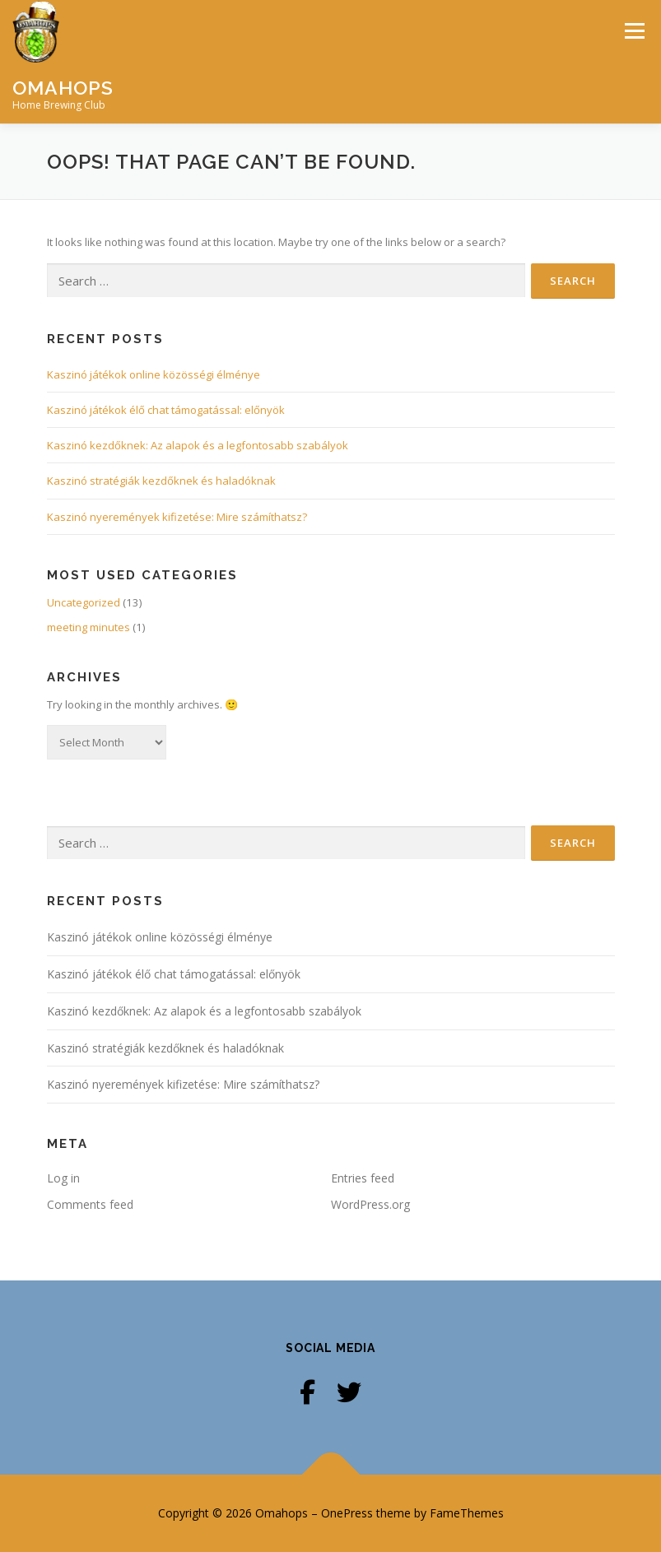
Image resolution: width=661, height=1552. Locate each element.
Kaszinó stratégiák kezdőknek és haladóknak (161, 480)
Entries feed (362, 1178)
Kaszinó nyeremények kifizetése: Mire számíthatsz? (177, 516)
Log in (63, 1178)
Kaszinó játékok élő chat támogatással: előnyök (166, 409)
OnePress (347, 1513)
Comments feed (90, 1204)
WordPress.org (370, 1204)
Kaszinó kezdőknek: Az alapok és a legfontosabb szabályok (197, 445)
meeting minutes (88, 627)
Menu (634, 30)
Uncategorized (83, 602)
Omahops (63, 88)
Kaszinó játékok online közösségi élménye (153, 374)
